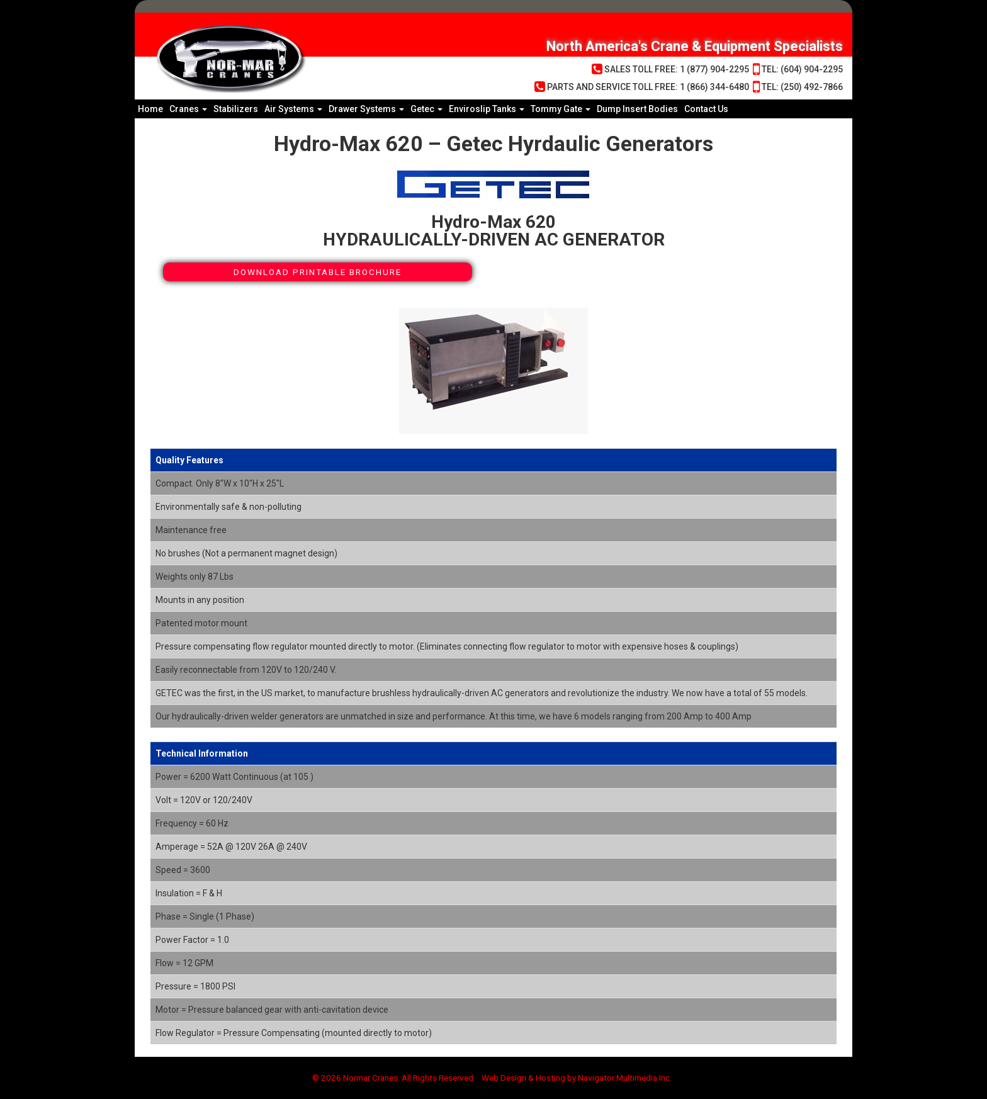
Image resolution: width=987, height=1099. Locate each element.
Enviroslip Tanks (486, 109)
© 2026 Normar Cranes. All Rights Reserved (388, 1078)
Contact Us (706, 109)
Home (150, 109)
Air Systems (293, 109)
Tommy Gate (560, 109)
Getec (426, 109)
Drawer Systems (366, 109)
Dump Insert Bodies (637, 109)
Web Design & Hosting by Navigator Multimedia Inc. (582, 1078)
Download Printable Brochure (317, 272)
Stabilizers (235, 109)
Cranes (188, 109)
